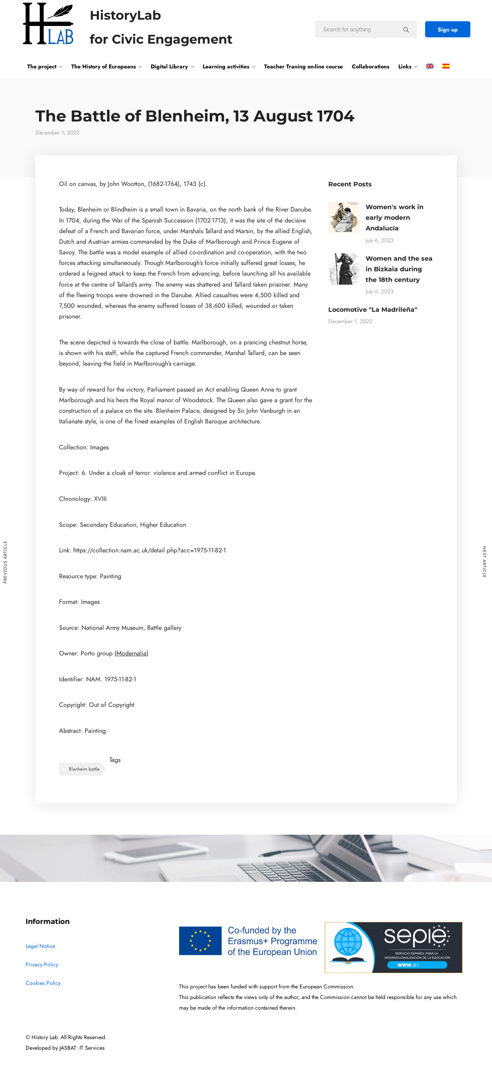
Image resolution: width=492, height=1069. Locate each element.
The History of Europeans (103, 66)
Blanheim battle (84, 769)
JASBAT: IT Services (82, 1048)
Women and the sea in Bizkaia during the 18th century (399, 269)
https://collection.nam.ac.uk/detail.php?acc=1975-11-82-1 (149, 550)
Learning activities (226, 66)
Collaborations (370, 66)
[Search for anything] (406, 29)
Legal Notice (40, 946)
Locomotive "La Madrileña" (372, 309)
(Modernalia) (131, 653)
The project (41, 66)
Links (404, 66)
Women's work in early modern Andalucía (395, 217)
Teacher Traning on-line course (303, 66)
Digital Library (169, 66)
